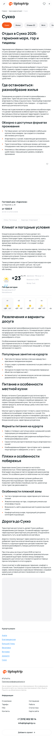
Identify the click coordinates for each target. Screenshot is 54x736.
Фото (43, 25)
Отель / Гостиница (10, 220)
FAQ (3, 708)
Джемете (5, 656)
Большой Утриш (8, 643)
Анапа (4, 635)
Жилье (18, 25)
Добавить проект (25, 732)
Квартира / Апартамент (29, 220)
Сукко (4, 660)
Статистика (33, 708)
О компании (7, 701)
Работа (32, 704)
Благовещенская (9, 639)
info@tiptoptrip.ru (26, 723)
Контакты (6, 711)
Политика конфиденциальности (13, 682)
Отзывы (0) (31, 25)
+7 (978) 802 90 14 (26, 719)
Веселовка (6, 647)
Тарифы (5, 704)
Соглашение (34, 701)
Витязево (6, 651)
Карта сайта (34, 711)
